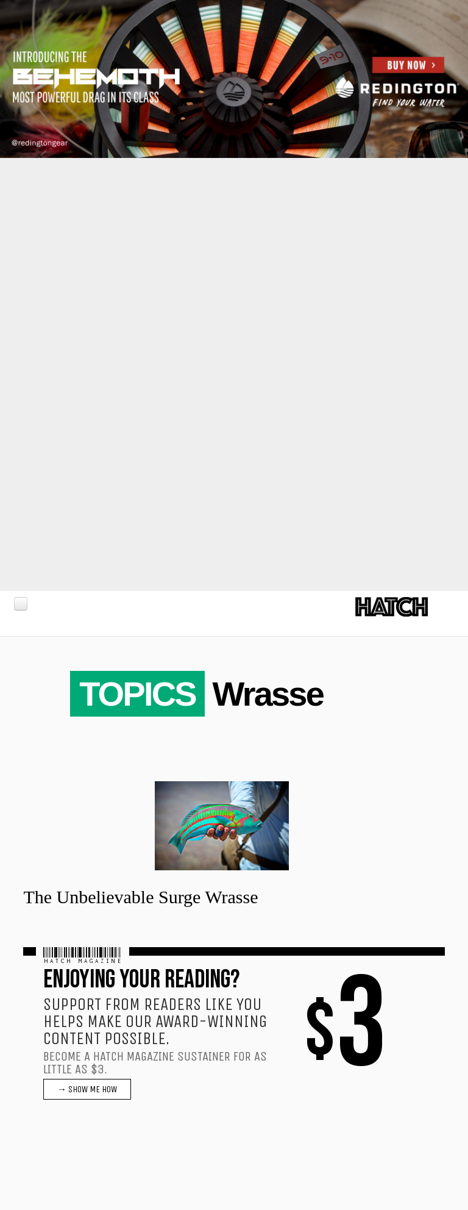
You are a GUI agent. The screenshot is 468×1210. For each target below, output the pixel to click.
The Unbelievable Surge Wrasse (140, 897)
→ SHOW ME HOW (87, 1089)
